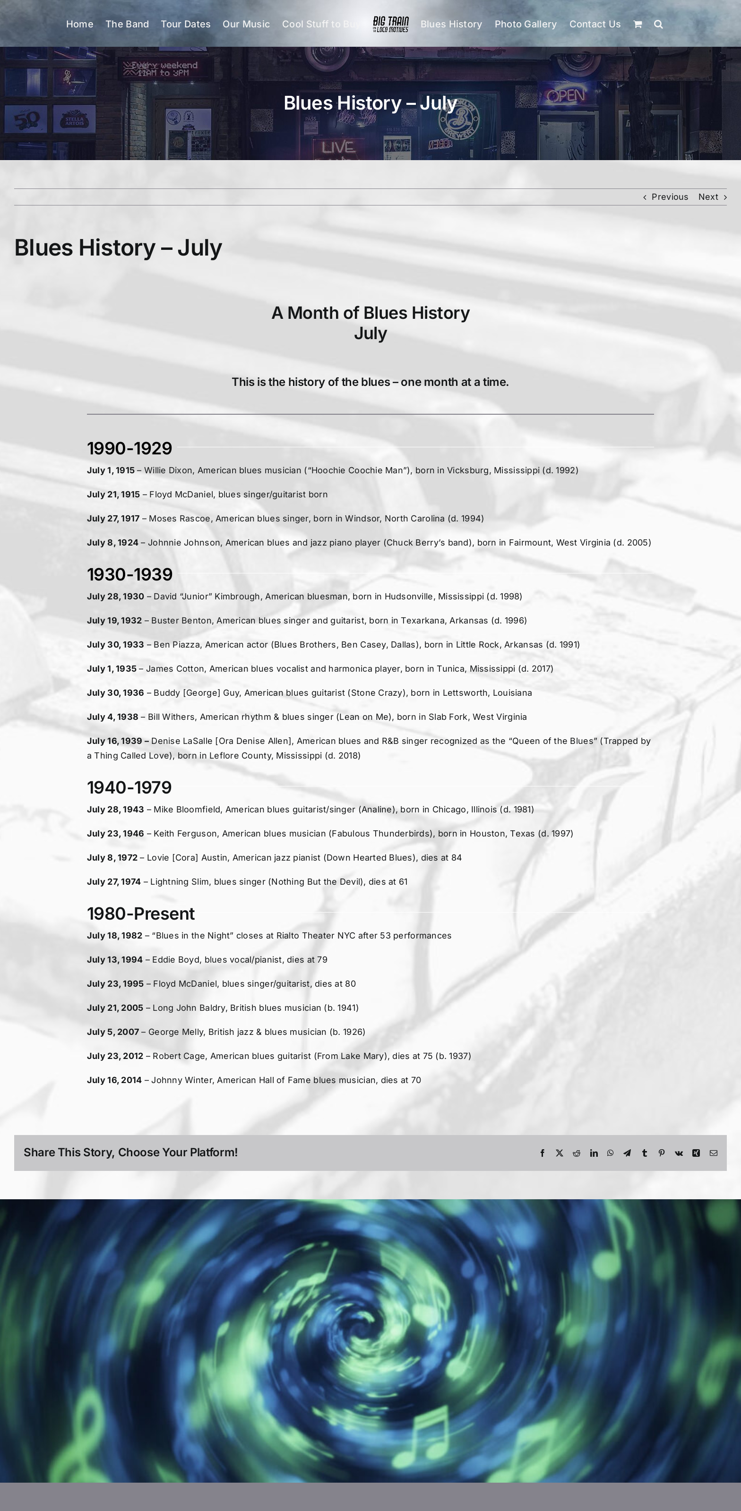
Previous (670, 197)
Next (708, 197)
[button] (658, 23)
